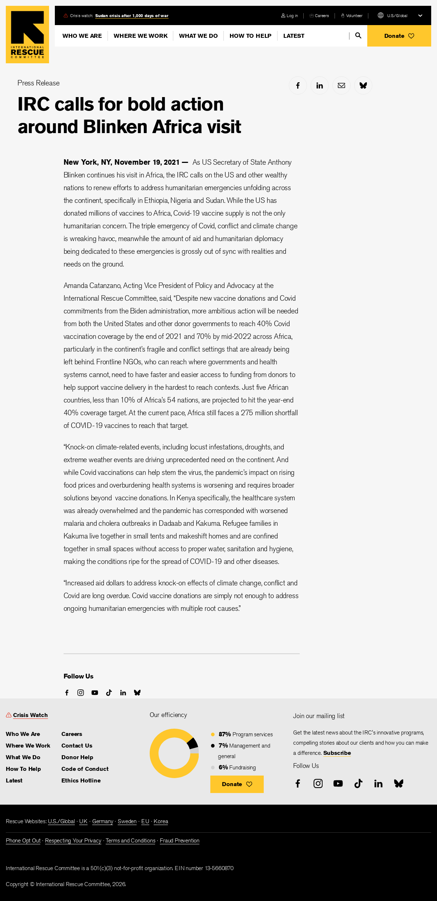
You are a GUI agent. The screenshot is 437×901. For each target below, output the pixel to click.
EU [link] (145, 821)
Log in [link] (292, 15)
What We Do (198, 35)
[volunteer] (351, 15)
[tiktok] (109, 692)
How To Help (250, 35)
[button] (399, 36)
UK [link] (83, 821)
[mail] (341, 85)
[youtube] (95, 692)
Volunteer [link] (354, 15)
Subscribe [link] (337, 752)
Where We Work (140, 35)
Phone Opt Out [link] (23, 840)
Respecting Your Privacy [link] (73, 840)
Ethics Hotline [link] (80, 780)
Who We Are (82, 35)
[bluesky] (363, 85)
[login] (289, 15)
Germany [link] (102, 821)
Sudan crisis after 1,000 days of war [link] (132, 15)
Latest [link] (14, 780)
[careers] (319, 15)
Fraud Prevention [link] (179, 840)
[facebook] (298, 85)
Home (27, 34)
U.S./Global (397, 15)
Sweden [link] (127, 821)
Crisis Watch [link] (30, 715)
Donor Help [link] (77, 757)
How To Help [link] (23, 768)
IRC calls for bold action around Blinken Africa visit (129, 115)
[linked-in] (320, 85)
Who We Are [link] (23, 733)
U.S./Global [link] (61, 821)
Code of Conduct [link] (84, 768)
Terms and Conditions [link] (130, 840)
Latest (293, 35)
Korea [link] (161, 821)
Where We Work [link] (28, 745)
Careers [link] (322, 15)
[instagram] (80, 692)
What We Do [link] (23, 757)
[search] (358, 35)
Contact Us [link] (76, 745)
